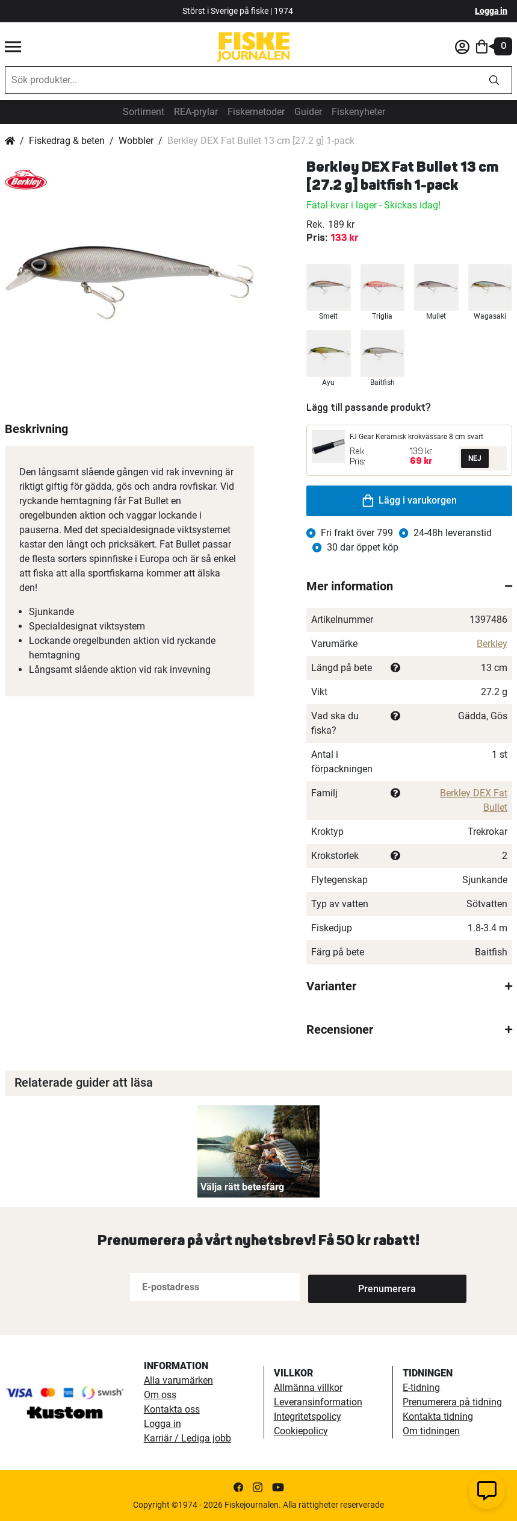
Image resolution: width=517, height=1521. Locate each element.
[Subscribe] (348, 1287)
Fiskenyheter (358, 111)
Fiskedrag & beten (67, 140)
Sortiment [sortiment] (143, 111)
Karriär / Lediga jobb (187, 1438)
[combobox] (241, 80)
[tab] (409, 586)
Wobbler (136, 140)
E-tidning (421, 1387)
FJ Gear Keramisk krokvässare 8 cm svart (416, 437)
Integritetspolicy (307, 1416)
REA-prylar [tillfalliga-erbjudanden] (196, 111)
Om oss (160, 1395)
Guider (308, 111)
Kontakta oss (172, 1409)
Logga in (491, 11)
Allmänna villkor (308, 1387)
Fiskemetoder (256, 111)
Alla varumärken (178, 1380)
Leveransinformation (318, 1402)
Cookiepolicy (301, 1431)
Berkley (492, 643)
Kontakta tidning (438, 1416)
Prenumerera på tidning (452, 1402)
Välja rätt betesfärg (242, 1187)
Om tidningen (431, 1431)
